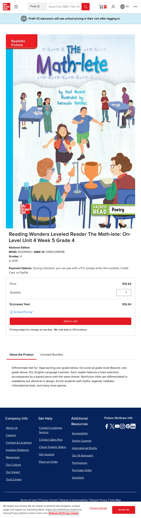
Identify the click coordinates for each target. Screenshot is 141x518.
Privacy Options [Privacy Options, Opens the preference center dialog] (98, 508)
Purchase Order (82, 470)
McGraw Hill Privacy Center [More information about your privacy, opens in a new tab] (63, 513)
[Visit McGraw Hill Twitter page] (112, 426)
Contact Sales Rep (50, 439)
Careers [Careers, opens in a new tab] (11, 435)
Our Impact (13, 472)
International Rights (84, 448)
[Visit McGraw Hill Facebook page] (106, 426)
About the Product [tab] (21, 354)
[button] (113, 6)
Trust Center (14, 479)
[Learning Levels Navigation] (16, 7)
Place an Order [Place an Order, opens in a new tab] (48, 461)
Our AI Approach (82, 455)
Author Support (81, 440)
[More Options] (135, 6)
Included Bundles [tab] (51, 354)
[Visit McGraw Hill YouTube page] (117, 426)
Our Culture (13, 464)
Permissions (79, 462)
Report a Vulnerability (74, 500)
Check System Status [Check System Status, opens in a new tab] (52, 447)
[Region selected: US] (124, 7)
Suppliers (78, 477)
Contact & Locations (19, 442)
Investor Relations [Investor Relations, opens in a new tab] (17, 450)
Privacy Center (48, 500)
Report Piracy (98, 500)
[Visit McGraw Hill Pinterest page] (127, 426)
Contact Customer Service (50, 430)
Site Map (115, 500)
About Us (12, 427)
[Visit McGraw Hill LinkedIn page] (133, 426)
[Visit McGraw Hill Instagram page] (122, 426)
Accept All (123, 510)
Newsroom (13, 457)
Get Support (46, 454)
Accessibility (80, 433)
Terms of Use (28, 500)
